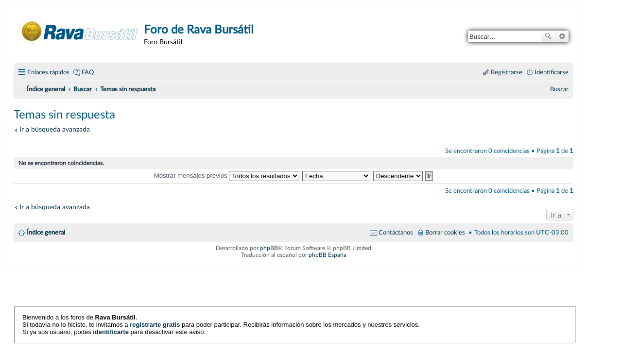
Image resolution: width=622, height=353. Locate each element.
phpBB (269, 248)
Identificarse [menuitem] (552, 72)
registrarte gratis (155, 324)
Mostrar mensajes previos (227, 175)
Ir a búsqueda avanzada (54, 129)
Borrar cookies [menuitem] (445, 232)
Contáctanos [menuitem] (396, 232)
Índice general (46, 232)
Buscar (548, 36)
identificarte (111, 332)
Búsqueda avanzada (562, 36)
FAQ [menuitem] (88, 72)
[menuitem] (559, 89)
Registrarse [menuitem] (506, 72)
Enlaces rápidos (48, 72)
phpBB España (327, 255)
